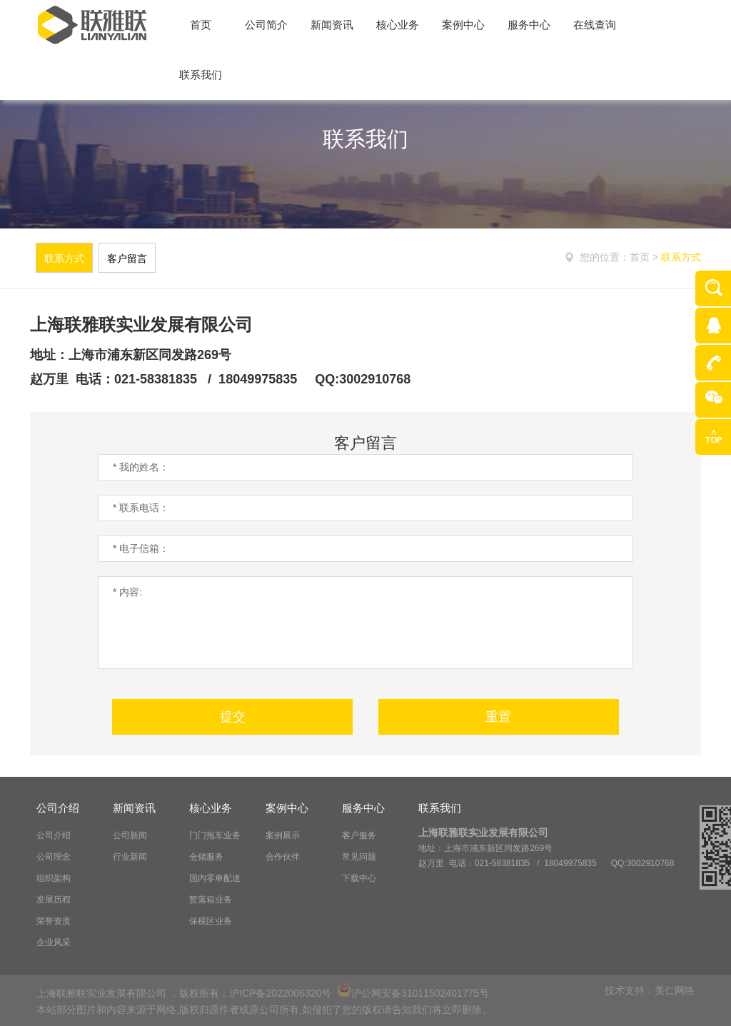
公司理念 (53, 857)
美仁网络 (675, 990)
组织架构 (53, 878)
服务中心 (363, 808)
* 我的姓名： (141, 467)
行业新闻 (130, 857)
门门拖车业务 (215, 835)
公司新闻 (130, 835)
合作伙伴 (283, 857)
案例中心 (287, 808)
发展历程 (53, 900)
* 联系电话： (141, 507)
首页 (641, 257)
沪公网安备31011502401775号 (413, 993)
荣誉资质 (53, 921)
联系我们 (439, 808)
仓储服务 (206, 857)
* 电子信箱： (141, 548)
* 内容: (365, 622)
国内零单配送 (215, 878)
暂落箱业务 (210, 900)
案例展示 (283, 835)
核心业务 (210, 808)
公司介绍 (57, 808)
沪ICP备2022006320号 (280, 993)
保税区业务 (210, 921)
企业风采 (53, 942)
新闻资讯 (134, 808)
